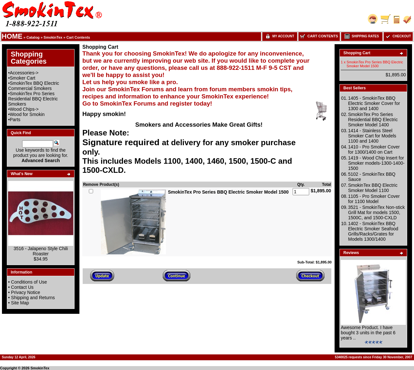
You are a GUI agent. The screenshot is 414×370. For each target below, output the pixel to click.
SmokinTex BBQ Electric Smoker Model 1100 (372, 188)
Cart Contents (78, 37)
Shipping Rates (362, 36)
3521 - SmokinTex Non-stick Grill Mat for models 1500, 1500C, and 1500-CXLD (376, 212)
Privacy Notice (25, 292)
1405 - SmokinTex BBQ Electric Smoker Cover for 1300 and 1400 (374, 103)
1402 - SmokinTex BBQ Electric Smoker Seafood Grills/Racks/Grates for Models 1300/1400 (373, 231)
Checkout (398, 36)
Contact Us (22, 287)
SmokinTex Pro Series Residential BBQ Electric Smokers (33, 99)
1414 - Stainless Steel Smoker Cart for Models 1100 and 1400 (372, 136)
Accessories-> (24, 72)
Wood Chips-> (24, 109)
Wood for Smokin (27, 114)
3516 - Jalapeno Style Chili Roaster (41, 251)
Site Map (20, 302)
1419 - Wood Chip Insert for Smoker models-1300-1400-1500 (376, 163)
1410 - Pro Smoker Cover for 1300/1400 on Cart (374, 149)
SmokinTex (53, 37)
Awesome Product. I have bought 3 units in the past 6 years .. (368, 332)
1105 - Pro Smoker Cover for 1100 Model (374, 199)
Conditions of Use (29, 282)
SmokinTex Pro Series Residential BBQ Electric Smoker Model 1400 (373, 119)
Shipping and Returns (33, 297)
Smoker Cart (22, 78)
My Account (279, 36)
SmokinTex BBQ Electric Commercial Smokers (33, 86)
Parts (15, 119)
